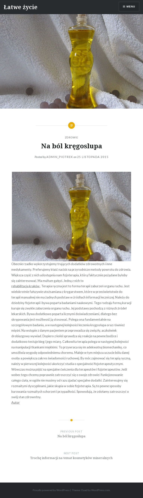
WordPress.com (100, 490)
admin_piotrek (59, 157)
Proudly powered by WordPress (51, 490)
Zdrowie (71, 137)
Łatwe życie (20, 7)
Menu (130, 6)
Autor (15, 402)
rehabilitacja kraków (25, 286)
